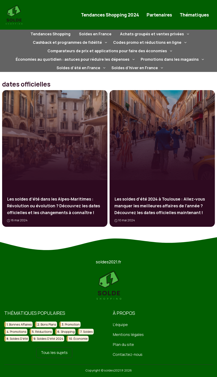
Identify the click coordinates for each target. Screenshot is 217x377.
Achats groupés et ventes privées (155, 34)
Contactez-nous (127, 354)
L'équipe (120, 324)
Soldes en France (95, 33)
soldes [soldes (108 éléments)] (88, 331)
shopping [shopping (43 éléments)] (68, 331)
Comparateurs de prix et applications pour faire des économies (110, 51)
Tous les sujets (54, 352)
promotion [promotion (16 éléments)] (72, 324)
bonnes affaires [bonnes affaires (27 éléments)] (20, 324)
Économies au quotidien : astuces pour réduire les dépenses (76, 59)
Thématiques (194, 15)
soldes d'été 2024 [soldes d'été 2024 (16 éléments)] (50, 339)
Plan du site (123, 344)
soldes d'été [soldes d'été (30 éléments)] (19, 339)
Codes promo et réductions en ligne (150, 42)
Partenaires (159, 15)
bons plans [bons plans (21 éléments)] (48, 324)
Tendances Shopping (51, 33)
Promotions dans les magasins (173, 59)
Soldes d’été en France (82, 67)
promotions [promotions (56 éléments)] (18, 331)
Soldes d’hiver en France (138, 67)
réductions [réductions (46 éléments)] (43, 331)
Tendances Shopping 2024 (110, 15)
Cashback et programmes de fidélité (71, 42)
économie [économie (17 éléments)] (81, 339)
